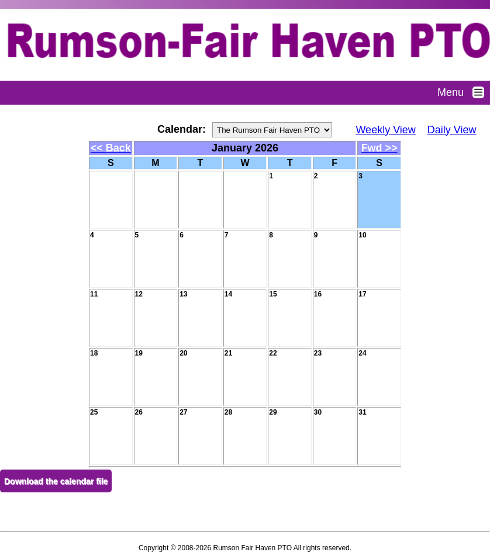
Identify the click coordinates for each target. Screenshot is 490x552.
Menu (463, 92)
